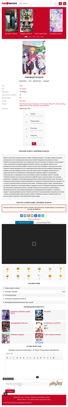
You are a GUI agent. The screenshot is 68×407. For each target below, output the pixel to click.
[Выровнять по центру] (20, 358)
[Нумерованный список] (30, 358)
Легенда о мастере (11, 292)
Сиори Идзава (44, 105)
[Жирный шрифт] (7, 358)
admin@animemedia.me (25, 402)
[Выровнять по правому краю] (23, 358)
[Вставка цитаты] (44, 358)
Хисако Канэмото (33, 104)
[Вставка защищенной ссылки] (40, 358)
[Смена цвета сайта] (60, 3)
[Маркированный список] (27, 358)
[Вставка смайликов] (34, 358)
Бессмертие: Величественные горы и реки (19, 302)
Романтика (22, 81)
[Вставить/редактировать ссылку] (37, 358)
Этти (29, 81)
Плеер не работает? (34, 219)
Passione (22, 101)
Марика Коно (23, 105)
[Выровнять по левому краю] (17, 358)
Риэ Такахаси (44, 104)
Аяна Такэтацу (60, 104)
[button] (26, 36)
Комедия (46, 81)
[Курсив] (10, 358)
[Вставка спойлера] (50, 358)
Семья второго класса (12, 288)
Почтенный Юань (10, 295)
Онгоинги (27, 397)
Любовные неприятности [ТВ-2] (15, 299)
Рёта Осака (23, 104)
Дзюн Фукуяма (34, 105)
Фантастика (37, 81)
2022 (21, 86)
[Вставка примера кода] (47, 358)
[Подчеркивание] (13, 358)
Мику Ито (52, 104)
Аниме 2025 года (19, 397)
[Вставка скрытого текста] (53, 358)
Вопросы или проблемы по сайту (40, 397)
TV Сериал (22, 89)
